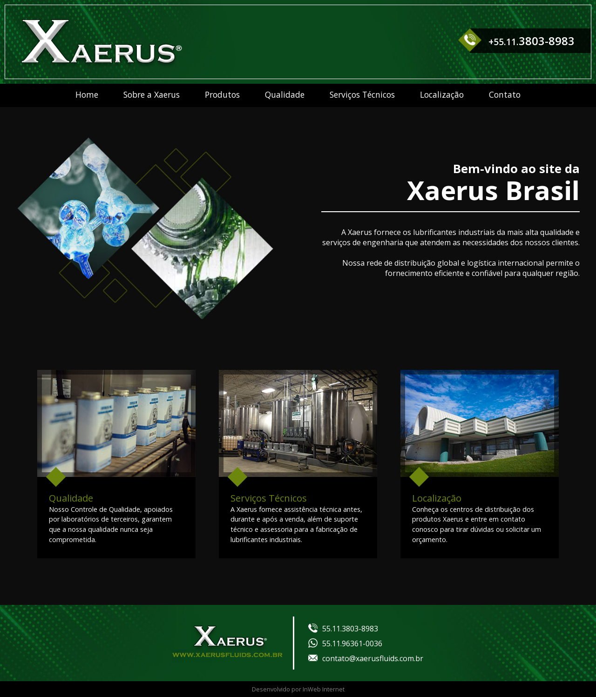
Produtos (222, 94)
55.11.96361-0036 (345, 643)
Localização (442, 94)
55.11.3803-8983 (343, 628)
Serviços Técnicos (362, 94)
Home (86, 94)
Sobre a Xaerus (151, 94)
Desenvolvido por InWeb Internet (298, 689)
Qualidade (285, 94)
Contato (505, 94)
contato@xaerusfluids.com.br (365, 658)
